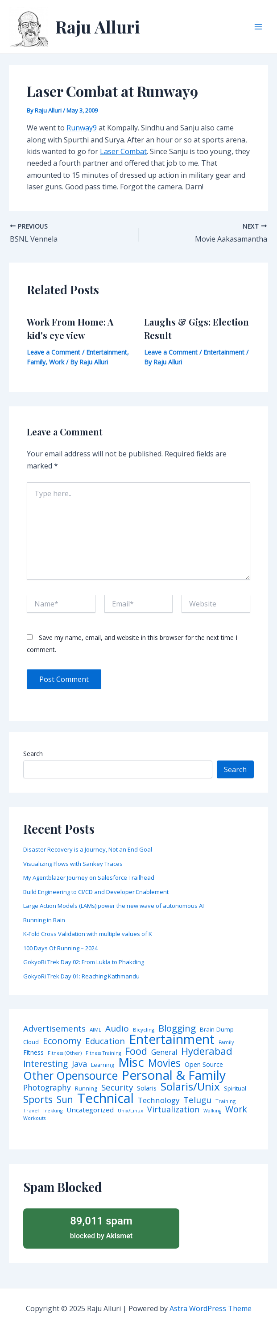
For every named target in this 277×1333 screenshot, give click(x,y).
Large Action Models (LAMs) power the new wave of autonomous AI (113, 906)
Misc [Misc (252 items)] (131, 1062)
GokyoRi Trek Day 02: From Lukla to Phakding (83, 962)
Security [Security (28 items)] (117, 1087)
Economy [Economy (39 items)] (62, 1040)
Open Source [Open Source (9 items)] (204, 1064)
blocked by (101, 1227)
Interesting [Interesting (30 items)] (45, 1064)
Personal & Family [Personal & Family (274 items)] (174, 1075)
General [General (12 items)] (164, 1052)
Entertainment (106, 352)
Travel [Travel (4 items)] (31, 1110)
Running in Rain (44, 920)
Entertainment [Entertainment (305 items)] (172, 1039)
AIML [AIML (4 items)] (95, 1029)
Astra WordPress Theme (211, 1308)
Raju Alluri (97, 26)
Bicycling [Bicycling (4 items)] (143, 1029)
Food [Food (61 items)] (136, 1051)
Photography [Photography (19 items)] (47, 1087)
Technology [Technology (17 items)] (158, 1100)
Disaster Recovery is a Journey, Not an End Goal (87, 849)
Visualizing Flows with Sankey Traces (73, 864)
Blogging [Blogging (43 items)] (177, 1028)
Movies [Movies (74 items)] (164, 1063)
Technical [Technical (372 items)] (105, 1098)
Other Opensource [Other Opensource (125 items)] (70, 1075)
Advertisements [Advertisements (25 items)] (54, 1028)
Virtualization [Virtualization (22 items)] (173, 1110)
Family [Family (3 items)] (226, 1042)
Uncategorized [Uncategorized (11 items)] (90, 1110)
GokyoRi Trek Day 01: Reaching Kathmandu (81, 976)
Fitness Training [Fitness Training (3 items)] (103, 1053)
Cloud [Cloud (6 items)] (31, 1042)
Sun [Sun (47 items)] (65, 1099)
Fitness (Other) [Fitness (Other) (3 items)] (65, 1053)
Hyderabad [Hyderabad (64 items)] (206, 1051)
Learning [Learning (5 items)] (102, 1065)
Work (56, 362)
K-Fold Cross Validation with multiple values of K (87, 934)
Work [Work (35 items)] (236, 1109)
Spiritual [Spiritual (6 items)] (235, 1088)
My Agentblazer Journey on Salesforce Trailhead (88, 877)
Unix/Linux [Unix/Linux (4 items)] (130, 1110)
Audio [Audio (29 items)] (117, 1028)
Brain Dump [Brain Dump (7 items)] (217, 1030)
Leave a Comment (53, 352)
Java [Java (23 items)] (79, 1064)
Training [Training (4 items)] (225, 1101)
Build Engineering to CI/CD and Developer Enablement (96, 892)
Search (33, 753)
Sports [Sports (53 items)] (38, 1099)
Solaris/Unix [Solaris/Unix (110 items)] (190, 1086)
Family (36, 362)
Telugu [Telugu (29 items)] (197, 1100)
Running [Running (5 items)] (86, 1088)
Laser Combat (123, 151)
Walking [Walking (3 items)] (212, 1110)
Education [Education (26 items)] (105, 1041)
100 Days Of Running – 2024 (60, 948)
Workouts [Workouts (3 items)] (34, 1118)
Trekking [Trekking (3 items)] (52, 1110)
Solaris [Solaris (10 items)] (147, 1088)
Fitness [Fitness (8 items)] (33, 1052)
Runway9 (81, 128)
